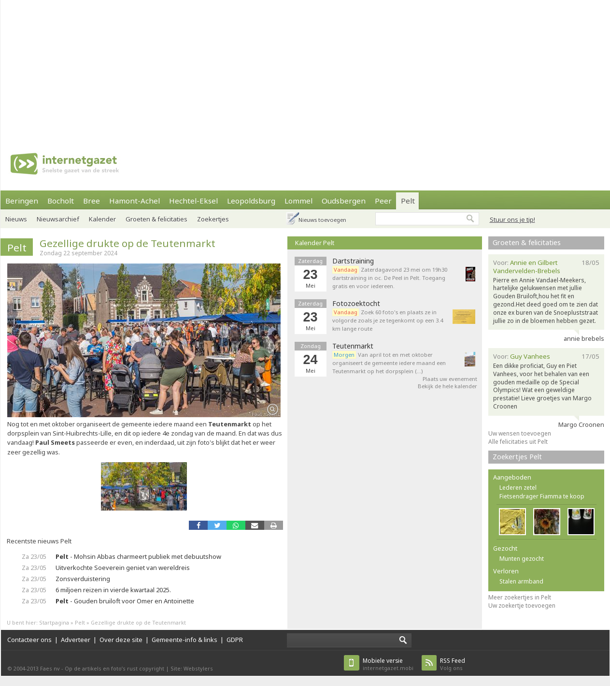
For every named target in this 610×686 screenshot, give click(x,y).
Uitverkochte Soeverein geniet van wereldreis (123, 567)
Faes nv (50, 668)
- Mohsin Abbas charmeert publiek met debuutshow (138, 556)
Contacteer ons (29, 639)
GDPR (235, 639)
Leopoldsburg (251, 200)
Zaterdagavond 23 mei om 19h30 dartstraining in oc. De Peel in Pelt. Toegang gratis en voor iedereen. (389, 278)
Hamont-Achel (134, 200)
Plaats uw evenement (450, 378)
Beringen (21, 200)
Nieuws (16, 219)
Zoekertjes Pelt (517, 456)
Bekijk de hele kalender (447, 386)
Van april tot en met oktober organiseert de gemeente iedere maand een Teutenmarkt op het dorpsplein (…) (389, 363)
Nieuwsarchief (58, 219)
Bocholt (60, 200)
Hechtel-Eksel (193, 200)
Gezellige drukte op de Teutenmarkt (127, 243)
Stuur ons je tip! (512, 219)
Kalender (102, 219)
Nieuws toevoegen (322, 219)
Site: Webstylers (191, 668)
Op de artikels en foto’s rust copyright (114, 668)
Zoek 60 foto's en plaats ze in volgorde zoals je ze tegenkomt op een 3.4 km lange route (387, 320)
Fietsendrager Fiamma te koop (541, 496)
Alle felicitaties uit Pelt (518, 442)
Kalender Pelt (314, 242)
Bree (91, 200)
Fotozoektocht (356, 303)
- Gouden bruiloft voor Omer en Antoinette (125, 601)
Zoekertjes (213, 219)
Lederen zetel (518, 487)
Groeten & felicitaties (156, 219)
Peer (383, 200)
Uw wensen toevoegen (519, 433)
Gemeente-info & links (184, 639)
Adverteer (75, 639)
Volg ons (452, 664)
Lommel (298, 200)
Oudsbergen (344, 200)
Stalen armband (521, 581)
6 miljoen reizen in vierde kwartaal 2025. (113, 589)
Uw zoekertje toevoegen (521, 605)
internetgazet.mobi (388, 664)
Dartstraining (353, 261)
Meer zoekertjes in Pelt (519, 597)
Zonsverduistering (83, 578)
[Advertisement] (283, 67)
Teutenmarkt (352, 346)
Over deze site (120, 639)
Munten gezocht (521, 559)
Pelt (408, 200)
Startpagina (54, 622)
